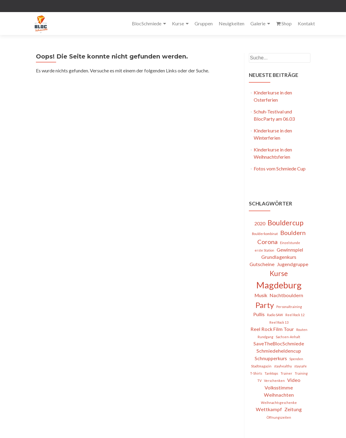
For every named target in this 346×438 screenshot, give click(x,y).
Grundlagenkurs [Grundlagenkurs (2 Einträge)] (278, 257)
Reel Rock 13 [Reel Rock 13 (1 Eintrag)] (278, 322)
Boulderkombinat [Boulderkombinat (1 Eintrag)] (265, 234)
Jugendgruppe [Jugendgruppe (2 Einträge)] (292, 264)
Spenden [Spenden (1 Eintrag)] (296, 359)
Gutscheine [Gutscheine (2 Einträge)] (262, 264)
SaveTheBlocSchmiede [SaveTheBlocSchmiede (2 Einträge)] (278, 343)
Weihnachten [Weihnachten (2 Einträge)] (279, 395)
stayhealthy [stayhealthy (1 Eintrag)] (283, 366)
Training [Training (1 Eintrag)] (301, 373)
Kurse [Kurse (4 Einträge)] (279, 273)
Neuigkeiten (231, 23)
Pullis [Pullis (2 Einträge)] (259, 314)
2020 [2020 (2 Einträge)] (259, 223)
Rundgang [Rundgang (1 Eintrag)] (265, 337)
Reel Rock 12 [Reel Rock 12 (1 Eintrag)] (294, 315)
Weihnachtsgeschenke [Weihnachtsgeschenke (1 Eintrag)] (279, 403)
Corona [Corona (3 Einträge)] (267, 241)
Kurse (178, 23)
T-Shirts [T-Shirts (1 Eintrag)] (256, 373)
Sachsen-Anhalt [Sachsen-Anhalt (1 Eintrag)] (288, 337)
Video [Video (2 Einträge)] (293, 380)
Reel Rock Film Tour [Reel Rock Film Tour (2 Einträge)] (272, 329)
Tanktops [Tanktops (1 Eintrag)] (271, 373)
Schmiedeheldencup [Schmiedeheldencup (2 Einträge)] (278, 351)
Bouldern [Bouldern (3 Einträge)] (293, 232)
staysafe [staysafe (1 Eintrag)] (300, 366)
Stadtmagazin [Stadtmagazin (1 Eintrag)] (261, 366)
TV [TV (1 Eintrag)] (259, 380)
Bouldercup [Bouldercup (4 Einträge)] (285, 222)
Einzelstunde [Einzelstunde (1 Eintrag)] (290, 243)
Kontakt (306, 23)
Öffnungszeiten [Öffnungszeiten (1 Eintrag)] (279, 417)
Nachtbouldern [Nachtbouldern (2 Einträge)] (286, 295)
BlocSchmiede (146, 23)
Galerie (257, 23)
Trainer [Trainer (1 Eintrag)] (286, 373)
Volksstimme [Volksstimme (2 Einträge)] (279, 387)
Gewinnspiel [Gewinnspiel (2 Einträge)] (290, 249)
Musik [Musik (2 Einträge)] (261, 295)
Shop (284, 23)
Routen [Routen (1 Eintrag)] (301, 330)
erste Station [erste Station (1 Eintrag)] (264, 250)
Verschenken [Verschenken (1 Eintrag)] (274, 380)
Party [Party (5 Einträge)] (265, 304)
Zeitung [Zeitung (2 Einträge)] (293, 409)
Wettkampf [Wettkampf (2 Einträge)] (269, 409)
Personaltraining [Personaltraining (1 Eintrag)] (289, 307)
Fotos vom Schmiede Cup (280, 168)
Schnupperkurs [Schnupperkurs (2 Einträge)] (271, 358)
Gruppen (204, 23)
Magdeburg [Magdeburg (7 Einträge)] (279, 285)
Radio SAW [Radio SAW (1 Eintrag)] (275, 315)
